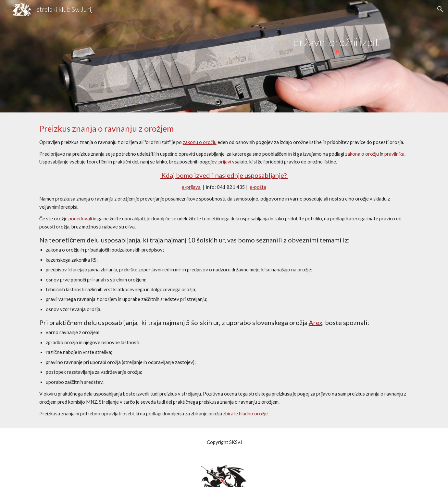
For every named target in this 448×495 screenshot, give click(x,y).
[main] (336, 35)
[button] (440, 9)
